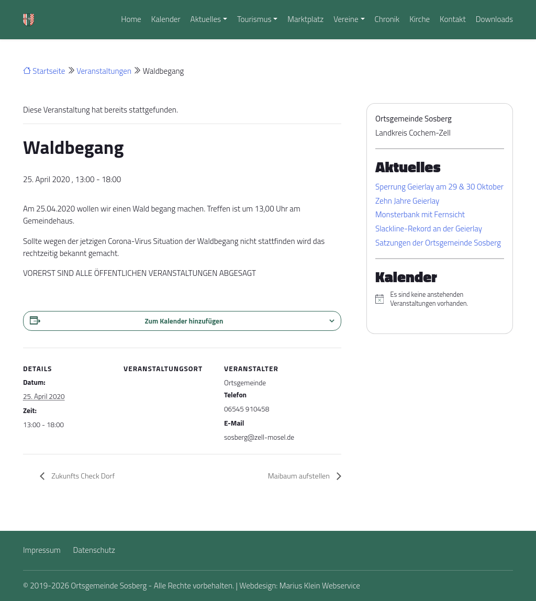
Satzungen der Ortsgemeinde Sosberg (438, 243)
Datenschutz (94, 550)
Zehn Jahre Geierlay (407, 201)
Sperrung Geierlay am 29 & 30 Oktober (439, 187)
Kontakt (453, 19)
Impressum (42, 550)
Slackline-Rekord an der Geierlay (428, 228)
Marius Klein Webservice (320, 586)
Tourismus (254, 19)
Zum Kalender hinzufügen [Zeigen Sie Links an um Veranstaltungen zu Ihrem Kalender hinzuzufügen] (184, 321)
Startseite (44, 71)
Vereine (345, 19)
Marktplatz (305, 19)
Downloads (494, 19)
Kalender (166, 19)
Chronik (386, 19)
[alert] (439, 299)
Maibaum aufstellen (299, 476)
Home (131, 19)
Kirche (419, 19)
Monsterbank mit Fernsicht (420, 214)
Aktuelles (206, 19)
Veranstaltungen (103, 71)
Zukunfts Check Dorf (82, 476)
